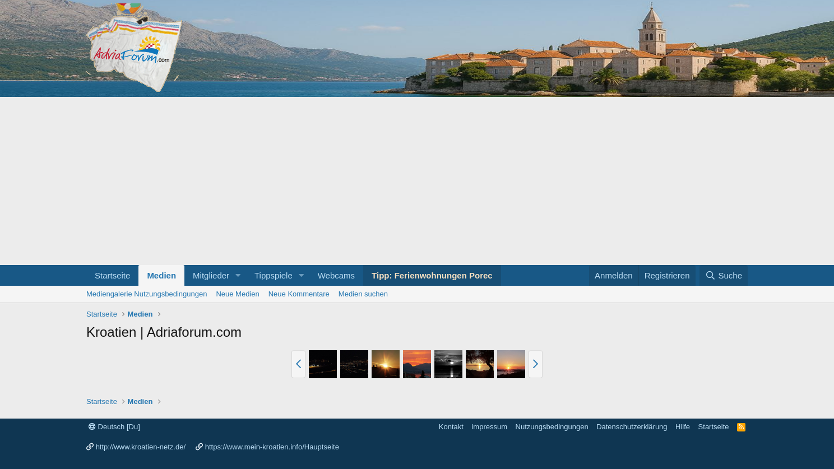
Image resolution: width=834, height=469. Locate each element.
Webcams (336, 275)
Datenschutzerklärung (631, 426)
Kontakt (451, 426)
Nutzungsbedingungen (552, 426)
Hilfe (682, 426)
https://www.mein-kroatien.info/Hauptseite (272, 447)
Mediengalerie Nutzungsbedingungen (146, 294)
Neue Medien (237, 294)
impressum (489, 426)
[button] (238, 275)
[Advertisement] (417, 181)
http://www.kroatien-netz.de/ (141, 447)
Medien (161, 275)
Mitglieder (211, 275)
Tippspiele (273, 275)
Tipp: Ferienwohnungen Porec (432, 275)
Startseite (112, 275)
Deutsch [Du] (114, 426)
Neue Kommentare (299, 294)
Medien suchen (363, 294)
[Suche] (723, 275)
